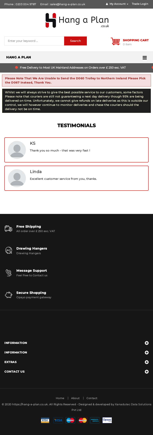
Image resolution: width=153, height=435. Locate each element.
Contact (91, 398)
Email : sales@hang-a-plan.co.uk (62, 4)
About (75, 398)
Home (60, 398)
